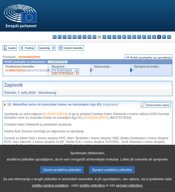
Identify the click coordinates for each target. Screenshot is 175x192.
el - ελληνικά (84, 37)
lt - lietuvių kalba (119, 37)
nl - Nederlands (134, 37)
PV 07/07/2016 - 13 (65, 70)
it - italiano (109, 37)
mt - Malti (129, 37)
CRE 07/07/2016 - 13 (65, 73)
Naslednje (44, 47)
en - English (89, 37)
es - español (60, 37)
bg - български (55, 37)
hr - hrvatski (104, 37)
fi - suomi (164, 37)
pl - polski (139, 37)
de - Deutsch (74, 37)
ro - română (149, 37)
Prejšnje (29, 47)
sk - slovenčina (154, 37)
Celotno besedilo (73, 47)
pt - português (144, 37)
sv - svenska (169, 37)
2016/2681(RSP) (29, 57)
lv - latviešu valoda (114, 37)
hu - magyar (124, 37)
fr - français (94, 37)
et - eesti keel (79, 37)
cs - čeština (65, 37)
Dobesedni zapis (157, 105)
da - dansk (70, 37)
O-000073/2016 (16, 70)
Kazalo (12, 47)
